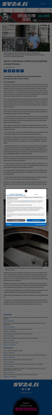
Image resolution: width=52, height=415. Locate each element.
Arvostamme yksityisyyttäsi (16, 194)
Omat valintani (16, 220)
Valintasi (36, 194)
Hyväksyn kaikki (36, 220)
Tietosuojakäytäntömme (41, 224)
